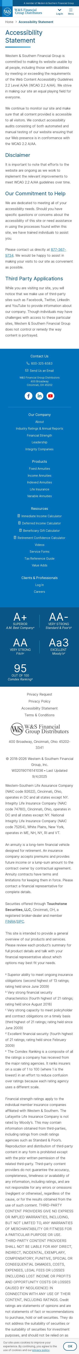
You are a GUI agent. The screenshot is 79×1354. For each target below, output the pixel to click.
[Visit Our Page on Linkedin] (39, 396)
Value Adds (39, 565)
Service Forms (40, 551)
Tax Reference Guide (39, 558)
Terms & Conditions (39, 715)
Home (9, 22)
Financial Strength (39, 435)
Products (39, 461)
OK (70, 1346)
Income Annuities (39, 475)
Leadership (39, 442)
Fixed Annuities (39, 468)
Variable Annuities (39, 496)
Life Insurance (39, 489)
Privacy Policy (39, 701)
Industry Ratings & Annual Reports (39, 428)
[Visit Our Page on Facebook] (28, 396)
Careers (39, 591)
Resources (39, 508)
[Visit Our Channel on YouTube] (50, 396)
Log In (39, 584)
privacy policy (41, 1350)
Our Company (39, 414)
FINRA (10, 921)
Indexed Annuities (39, 482)
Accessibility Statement (39, 708)
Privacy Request (39, 694)
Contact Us (39, 356)
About (39, 421)
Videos (39, 544)
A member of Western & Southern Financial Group (49, 3)
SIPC (20, 921)
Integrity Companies (39, 449)
